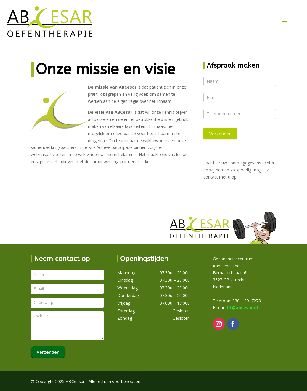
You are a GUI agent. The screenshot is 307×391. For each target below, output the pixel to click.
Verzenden (220, 134)
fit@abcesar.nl (242, 307)
